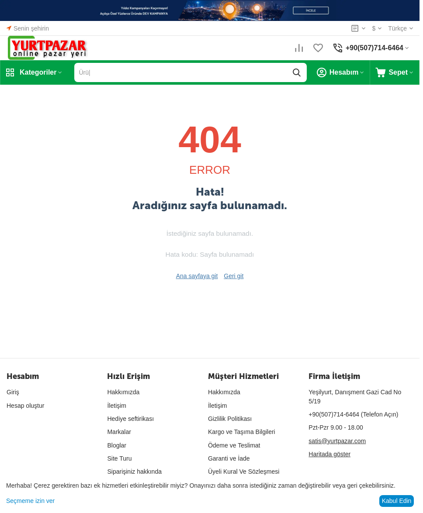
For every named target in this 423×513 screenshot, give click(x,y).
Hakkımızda (123, 392)
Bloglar (116, 445)
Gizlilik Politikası (230, 418)
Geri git (233, 275)
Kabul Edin (397, 500)
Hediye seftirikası (130, 418)
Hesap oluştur (25, 405)
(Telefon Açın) (353, 414)
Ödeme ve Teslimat (234, 445)
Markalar (119, 431)
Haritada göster (329, 454)
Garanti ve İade (229, 458)
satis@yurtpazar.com (337, 440)
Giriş (13, 392)
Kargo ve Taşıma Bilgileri (241, 431)
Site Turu (119, 458)
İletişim (116, 405)
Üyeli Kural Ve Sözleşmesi (243, 471)
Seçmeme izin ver (30, 500)
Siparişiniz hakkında (134, 471)
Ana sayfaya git (197, 275)
